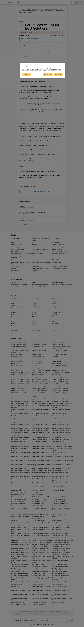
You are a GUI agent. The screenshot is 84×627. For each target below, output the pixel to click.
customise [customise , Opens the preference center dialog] (26, 74)
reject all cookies (48, 74)
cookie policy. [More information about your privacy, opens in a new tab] (57, 70)
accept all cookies (58, 74)
